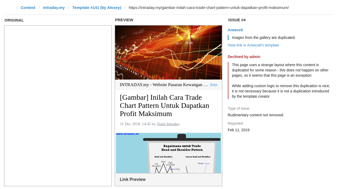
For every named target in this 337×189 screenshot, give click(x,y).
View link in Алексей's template (253, 45)
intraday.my (54, 7)
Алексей (235, 30)
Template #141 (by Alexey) (96, 7)
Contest (28, 7)
